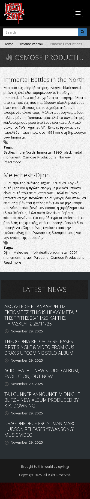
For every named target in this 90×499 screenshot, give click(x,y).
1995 (58, 152)
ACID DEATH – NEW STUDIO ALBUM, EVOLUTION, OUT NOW (41, 373)
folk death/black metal (50, 252)
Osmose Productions (39, 157)
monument (12, 157)
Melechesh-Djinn (26, 175)
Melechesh (21, 252)
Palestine (41, 257)
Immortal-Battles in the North (44, 79)
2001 (73, 252)
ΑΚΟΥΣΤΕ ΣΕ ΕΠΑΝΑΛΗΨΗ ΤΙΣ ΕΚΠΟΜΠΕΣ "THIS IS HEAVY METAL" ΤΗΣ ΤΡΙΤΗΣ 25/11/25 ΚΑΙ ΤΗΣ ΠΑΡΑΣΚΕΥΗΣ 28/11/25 (41, 315)
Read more (12, 162)
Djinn (7, 252)
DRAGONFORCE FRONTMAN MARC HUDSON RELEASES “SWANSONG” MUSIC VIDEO (40, 429)
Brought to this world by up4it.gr (45, 466)
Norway (64, 157)
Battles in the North (19, 152)
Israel (27, 257)
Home (8, 43)
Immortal (44, 152)
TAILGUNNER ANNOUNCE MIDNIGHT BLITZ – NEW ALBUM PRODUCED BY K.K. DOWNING (42, 400)
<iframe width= (31, 43)
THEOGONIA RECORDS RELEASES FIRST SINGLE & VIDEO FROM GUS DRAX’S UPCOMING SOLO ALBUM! (39, 347)
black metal (73, 152)
